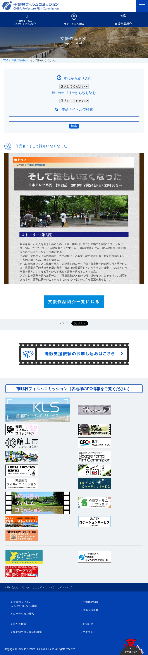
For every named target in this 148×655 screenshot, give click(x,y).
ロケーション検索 (23, 613)
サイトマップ (64, 587)
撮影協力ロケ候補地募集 (27, 632)
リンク (25, 587)
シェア (63, 323)
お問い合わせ (11, 587)
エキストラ (89, 632)
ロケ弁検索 (19, 624)
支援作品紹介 (19, 60)
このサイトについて (43, 587)
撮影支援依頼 (90, 610)
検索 (74, 126)
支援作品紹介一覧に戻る (74, 302)
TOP (5, 60)
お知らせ (88, 624)
